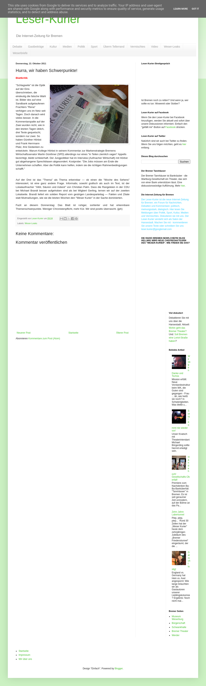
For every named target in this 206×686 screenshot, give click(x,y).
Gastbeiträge (36, 46)
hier (184, 144)
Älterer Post (122, 332)
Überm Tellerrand (113, 46)
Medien (67, 46)
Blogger (119, 668)
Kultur (53, 46)
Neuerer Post (24, 332)
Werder (176, 635)
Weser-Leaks (172, 46)
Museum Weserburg (177, 618)
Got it (195, 8)
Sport (94, 46)
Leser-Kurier (48, 19)
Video (154, 46)
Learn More (180, 8)
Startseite (73, 332)
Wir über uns (25, 659)
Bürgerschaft (178, 623)
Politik (81, 46)
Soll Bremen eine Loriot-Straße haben (178, 337)
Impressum (24, 655)
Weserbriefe (20, 53)
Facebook (170, 127)
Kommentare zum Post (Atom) (44, 338)
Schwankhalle (179, 627)
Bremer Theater (180, 631)
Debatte (17, 46)
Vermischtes (137, 46)
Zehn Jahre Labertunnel (178, 513)
